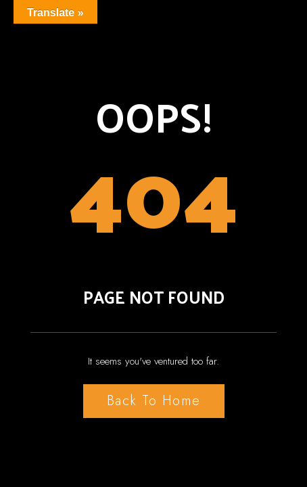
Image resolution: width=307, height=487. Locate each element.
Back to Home (154, 401)
